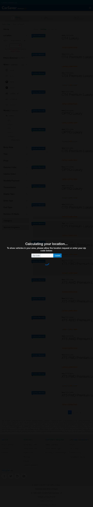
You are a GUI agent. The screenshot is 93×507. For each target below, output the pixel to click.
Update (57, 255)
